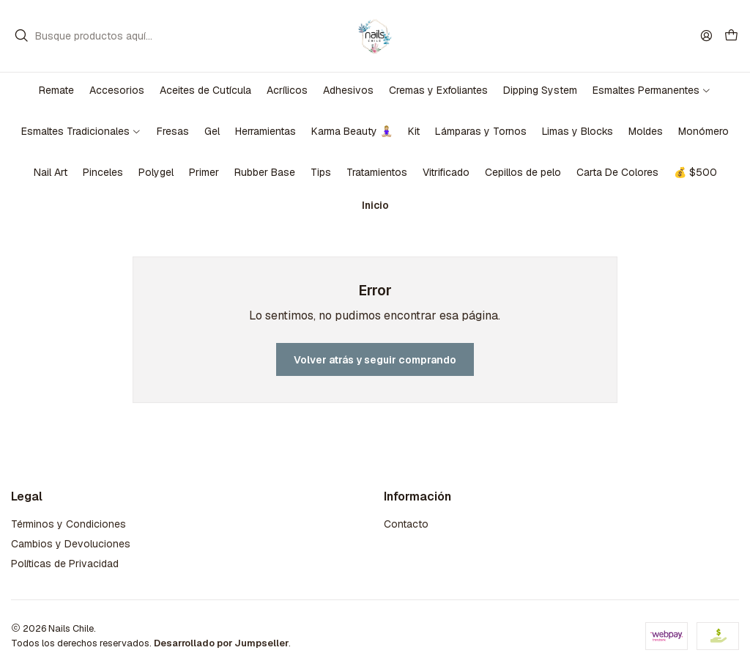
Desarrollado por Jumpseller (221, 643)
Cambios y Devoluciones (70, 543)
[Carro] (731, 36)
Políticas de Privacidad (65, 563)
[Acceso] (706, 35)
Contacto (406, 524)
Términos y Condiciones (68, 524)
